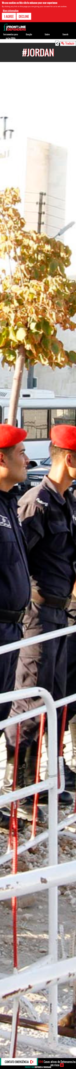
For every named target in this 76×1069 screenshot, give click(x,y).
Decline (24, 16)
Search (65, 34)
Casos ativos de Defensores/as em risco (57, 1063)
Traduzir (69, 43)
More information (11, 10)
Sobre (47, 34)
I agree (9, 16)
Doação (29, 34)
